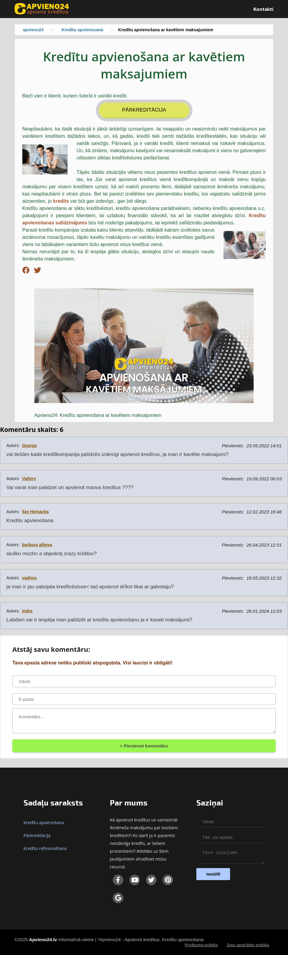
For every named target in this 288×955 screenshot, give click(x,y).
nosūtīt (213, 875)
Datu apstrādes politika (248, 944)
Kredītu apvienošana (44, 822)
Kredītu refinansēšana (45, 848)
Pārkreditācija (144, 110)
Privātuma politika (201, 944)
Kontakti (263, 9)
